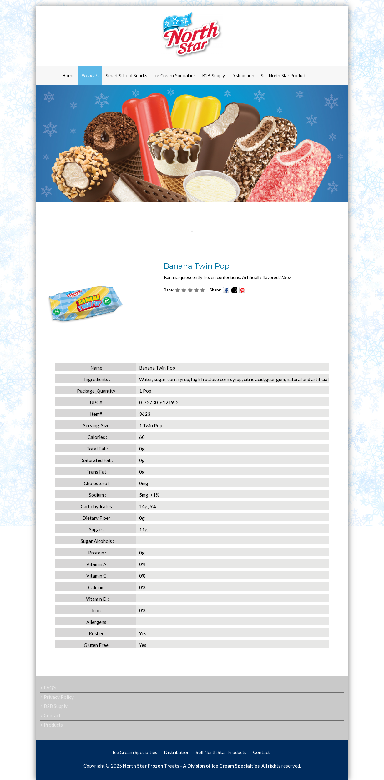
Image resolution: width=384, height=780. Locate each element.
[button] (192, 230)
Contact (52, 715)
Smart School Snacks (126, 75)
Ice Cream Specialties (175, 75)
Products (90, 75)
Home (69, 75)
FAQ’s (50, 687)
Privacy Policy (59, 697)
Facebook (226, 290)
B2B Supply (213, 75)
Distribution (243, 75)
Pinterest (242, 290)
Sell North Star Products (284, 75)
